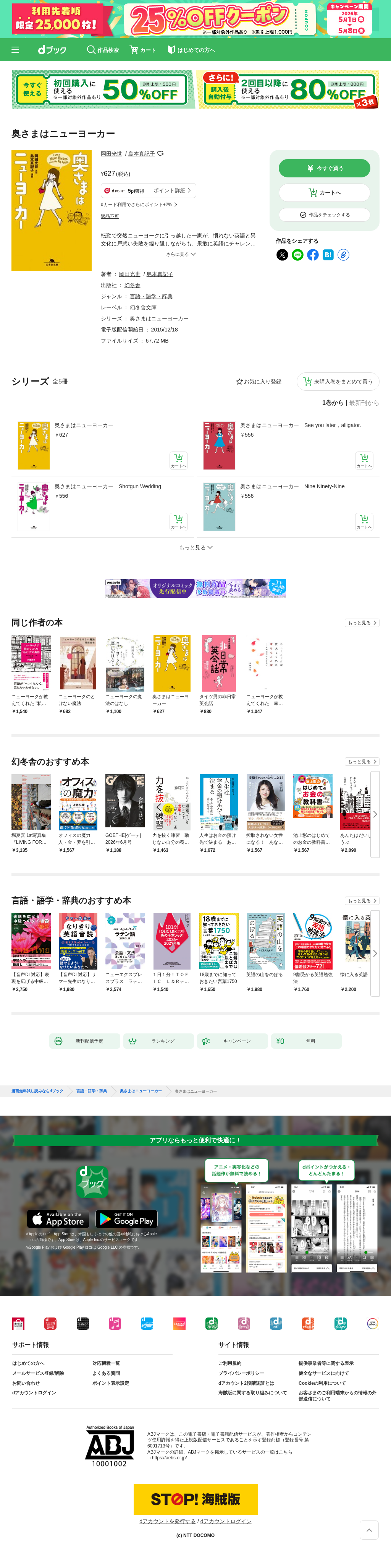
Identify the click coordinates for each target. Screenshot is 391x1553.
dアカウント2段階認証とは (246, 1383)
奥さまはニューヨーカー (84, 425)
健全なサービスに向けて (324, 1373)
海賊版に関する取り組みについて (252, 1392)
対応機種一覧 (106, 1363)
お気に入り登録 (262, 382)
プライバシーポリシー (241, 1373)
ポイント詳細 (169, 190)
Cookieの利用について (322, 1383)
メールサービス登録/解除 (38, 1373)
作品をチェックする (329, 215)
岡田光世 (111, 154)
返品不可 (110, 216)
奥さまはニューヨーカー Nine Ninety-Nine (292, 486)
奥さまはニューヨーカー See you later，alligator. (300, 425)
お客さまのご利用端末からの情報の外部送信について (337, 1396)
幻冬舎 (132, 285)
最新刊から (364, 403)
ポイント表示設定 (110, 1383)
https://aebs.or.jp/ (169, 1457)
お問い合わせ (26, 1383)
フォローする (160, 154)
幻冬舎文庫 (143, 307)
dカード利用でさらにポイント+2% (136, 204)
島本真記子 (141, 154)
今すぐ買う (330, 168)
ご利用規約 (229, 1363)
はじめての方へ (28, 1363)
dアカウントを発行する (167, 1521)
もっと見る (359, 622)
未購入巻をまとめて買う (343, 382)
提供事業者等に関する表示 (326, 1363)
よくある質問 (106, 1373)
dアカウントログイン (34, 1392)
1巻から (333, 403)
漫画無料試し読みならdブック (37, 1091)
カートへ (330, 193)
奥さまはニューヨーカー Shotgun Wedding (108, 486)
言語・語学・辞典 (151, 296)
